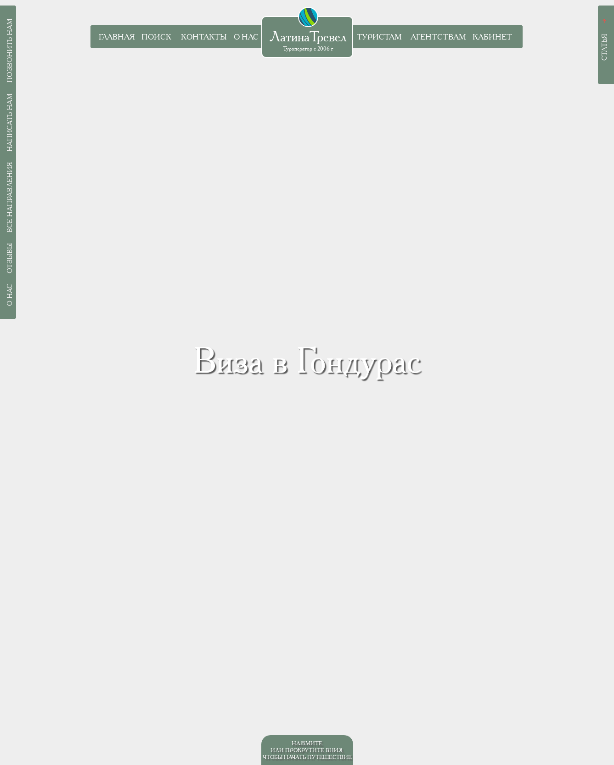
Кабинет (492, 37)
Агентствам (438, 37)
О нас (246, 37)
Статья (604, 47)
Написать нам (10, 122)
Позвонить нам (10, 50)
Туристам (379, 37)
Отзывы (10, 258)
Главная (117, 37)
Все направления (10, 197)
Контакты (203, 37)
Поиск (156, 37)
